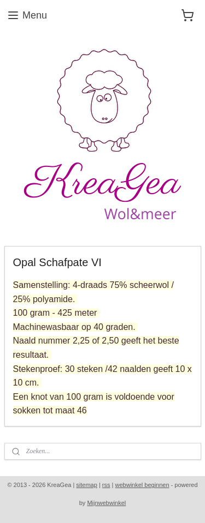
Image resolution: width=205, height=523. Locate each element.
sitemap (86, 485)
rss (106, 485)
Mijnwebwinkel (106, 503)
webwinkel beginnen (142, 485)
